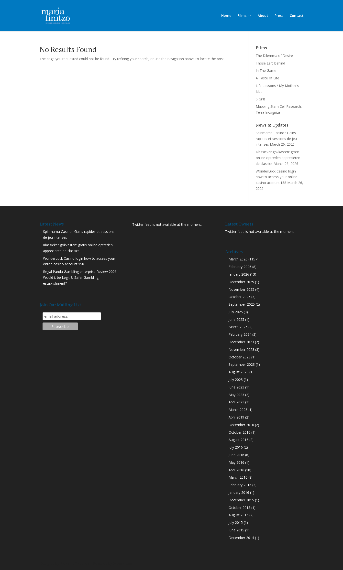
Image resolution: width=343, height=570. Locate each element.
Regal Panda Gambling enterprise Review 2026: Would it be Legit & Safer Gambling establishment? (80, 277)
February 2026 (240, 266)
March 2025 (238, 326)
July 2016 (236, 447)
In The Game (266, 70)
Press (279, 16)
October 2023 (239, 357)
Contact (297, 16)
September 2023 (242, 364)
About (263, 16)
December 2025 (241, 282)
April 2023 (236, 402)
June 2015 (236, 530)
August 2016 (238, 439)
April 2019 (236, 417)
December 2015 (241, 500)
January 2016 (239, 492)
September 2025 (242, 304)
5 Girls (261, 99)
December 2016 (241, 424)
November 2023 (241, 349)
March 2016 (238, 477)
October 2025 (239, 296)
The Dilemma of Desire (274, 55)
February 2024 (240, 334)
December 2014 (241, 537)
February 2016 (240, 485)
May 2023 (236, 394)
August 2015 (238, 515)
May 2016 (236, 462)
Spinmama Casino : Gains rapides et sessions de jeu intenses (276, 138)
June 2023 (236, 387)
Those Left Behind (270, 63)
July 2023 (236, 379)
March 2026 (238, 259)
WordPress (122, 563)
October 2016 (239, 432)
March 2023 (238, 409)
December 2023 (241, 342)
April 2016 (236, 470)
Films (242, 16)
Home (226, 16)
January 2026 (239, 274)
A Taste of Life (267, 78)
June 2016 (236, 454)
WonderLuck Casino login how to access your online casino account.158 (276, 177)
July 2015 (236, 522)
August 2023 (238, 372)
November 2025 (241, 289)
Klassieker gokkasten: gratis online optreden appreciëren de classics (278, 158)
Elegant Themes (74, 563)
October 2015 (239, 507)
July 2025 (236, 312)
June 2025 (236, 319)
